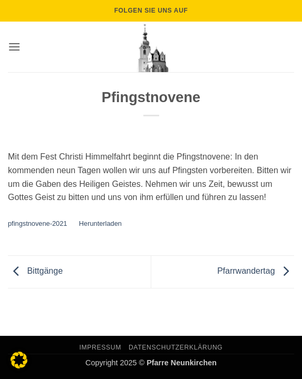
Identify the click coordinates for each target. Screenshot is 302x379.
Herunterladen (100, 223)
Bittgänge (35, 271)
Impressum (101, 347)
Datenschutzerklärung (176, 347)
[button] (14, 46)
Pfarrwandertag (255, 271)
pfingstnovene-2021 (37, 223)
